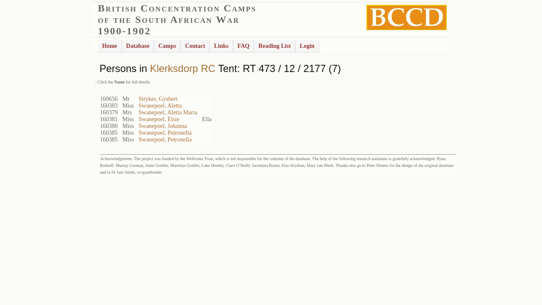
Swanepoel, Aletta (160, 106)
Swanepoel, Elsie (158, 119)
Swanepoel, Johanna (162, 126)
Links (221, 46)
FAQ (244, 46)
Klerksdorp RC (183, 68)
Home (109, 46)
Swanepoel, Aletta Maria (167, 112)
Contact (195, 46)
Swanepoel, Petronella (164, 133)
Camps (167, 46)
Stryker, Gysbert (157, 99)
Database (137, 46)
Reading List (274, 46)
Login (307, 46)
